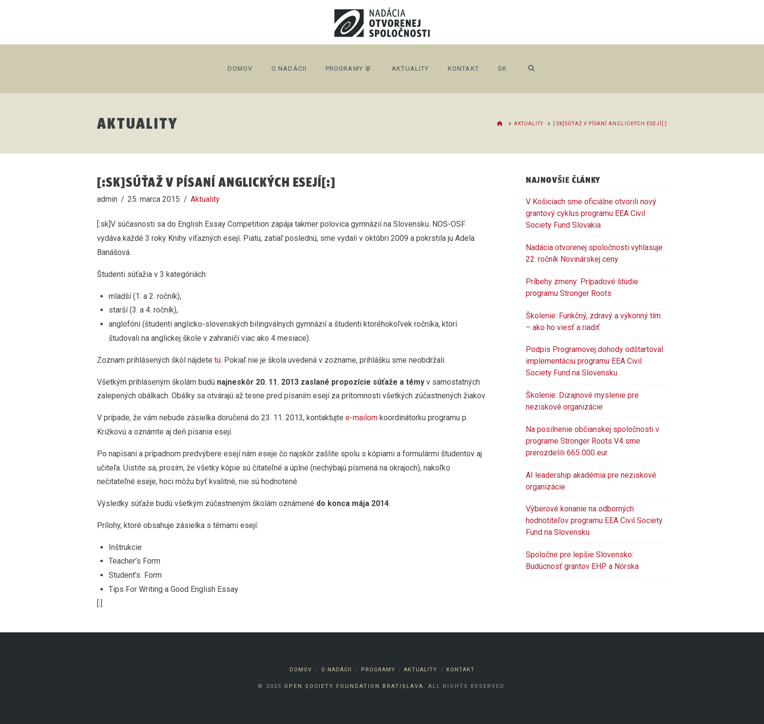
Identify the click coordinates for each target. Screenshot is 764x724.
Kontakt (460, 669)
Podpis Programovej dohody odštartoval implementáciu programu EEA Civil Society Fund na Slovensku (594, 361)
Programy (378, 669)
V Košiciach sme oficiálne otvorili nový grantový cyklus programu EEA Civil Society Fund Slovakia (591, 213)
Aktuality (205, 199)
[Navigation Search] (531, 68)
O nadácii (336, 669)
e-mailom (361, 417)
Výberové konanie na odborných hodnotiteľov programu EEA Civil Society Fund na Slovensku (594, 520)
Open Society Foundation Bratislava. (355, 686)
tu (217, 360)
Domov (300, 669)
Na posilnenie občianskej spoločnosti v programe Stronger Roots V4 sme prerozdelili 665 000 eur (592, 441)
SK (502, 68)
